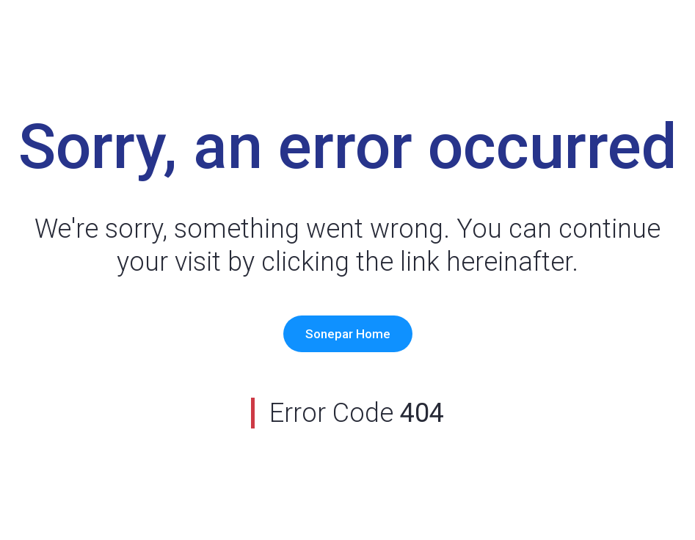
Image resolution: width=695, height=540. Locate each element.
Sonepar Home (347, 333)
